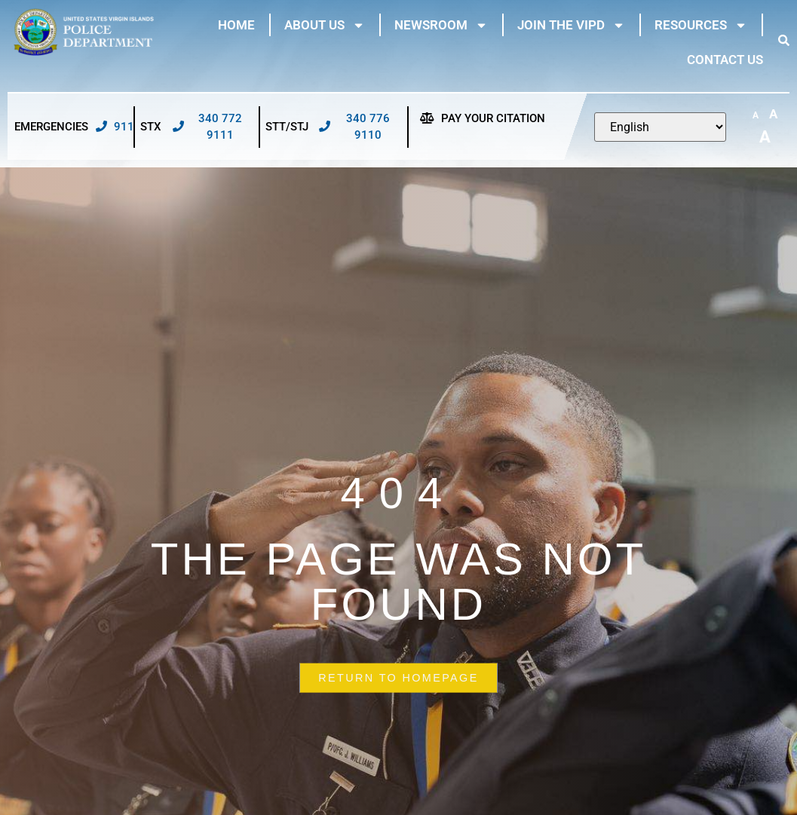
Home (236, 24)
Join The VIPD (571, 25)
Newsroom (441, 25)
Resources (700, 25)
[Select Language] (660, 127)
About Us (324, 25)
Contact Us (725, 59)
